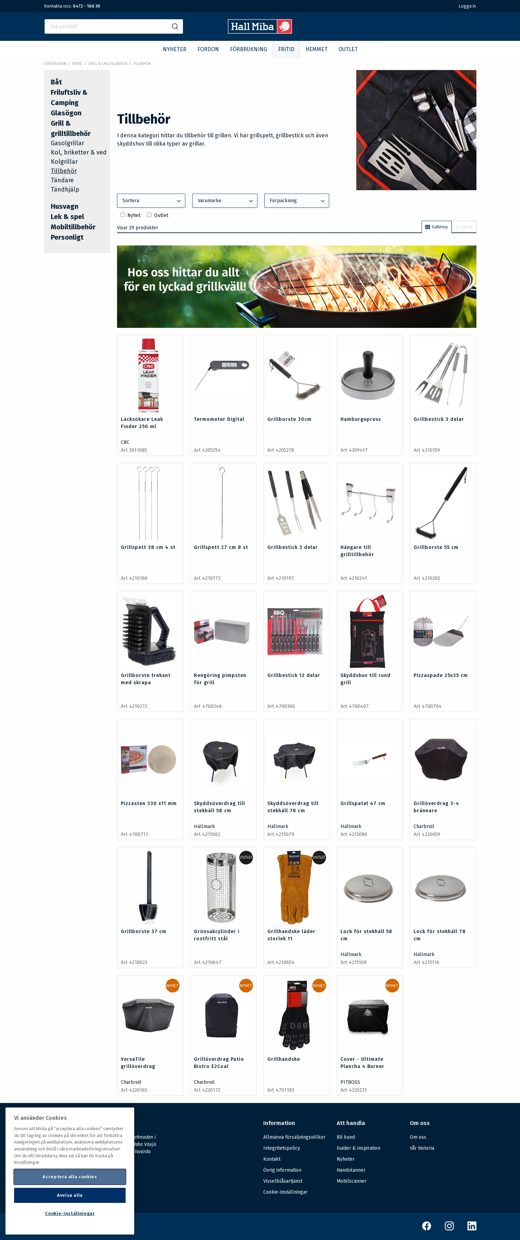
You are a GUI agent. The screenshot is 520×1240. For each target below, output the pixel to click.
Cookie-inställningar (285, 1192)
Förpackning (298, 201)
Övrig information (282, 1170)
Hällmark (204, 826)
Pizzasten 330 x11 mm (149, 803)
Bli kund (346, 1137)
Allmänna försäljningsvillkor (294, 1137)
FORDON (208, 49)
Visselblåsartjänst (282, 1181)
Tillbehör (142, 64)
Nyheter (346, 1159)
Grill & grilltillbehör (107, 64)
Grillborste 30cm (289, 419)
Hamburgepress (360, 419)
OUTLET (348, 49)
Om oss (418, 1137)
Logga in (467, 6)
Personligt (67, 237)
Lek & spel (67, 217)
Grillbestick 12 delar (293, 675)
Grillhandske (283, 1059)
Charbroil (424, 826)
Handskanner (351, 1170)
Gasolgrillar (67, 143)
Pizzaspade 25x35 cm (441, 675)
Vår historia (422, 1148)
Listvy (464, 227)
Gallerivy (436, 227)
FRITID (286, 49)
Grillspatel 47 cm (362, 803)
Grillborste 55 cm (436, 547)
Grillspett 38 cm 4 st (148, 547)
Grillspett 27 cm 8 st (221, 547)
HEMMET (316, 49)
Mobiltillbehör (73, 227)
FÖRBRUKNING (248, 49)
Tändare (62, 180)
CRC (125, 442)
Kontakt (271, 1159)
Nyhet (133, 215)
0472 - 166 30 (86, 6)
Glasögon (66, 113)
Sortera (152, 201)
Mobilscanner (352, 1181)
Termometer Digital (219, 419)
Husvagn (64, 206)
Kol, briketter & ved (79, 152)
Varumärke (226, 201)
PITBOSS (350, 1082)
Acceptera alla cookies (70, 1176)
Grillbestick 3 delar (439, 419)
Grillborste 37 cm (143, 931)
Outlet (161, 215)
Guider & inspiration (358, 1148)
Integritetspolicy (281, 1148)
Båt (56, 82)
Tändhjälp (65, 189)
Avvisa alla (70, 1195)
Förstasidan (55, 64)
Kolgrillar (64, 161)
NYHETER (174, 49)
